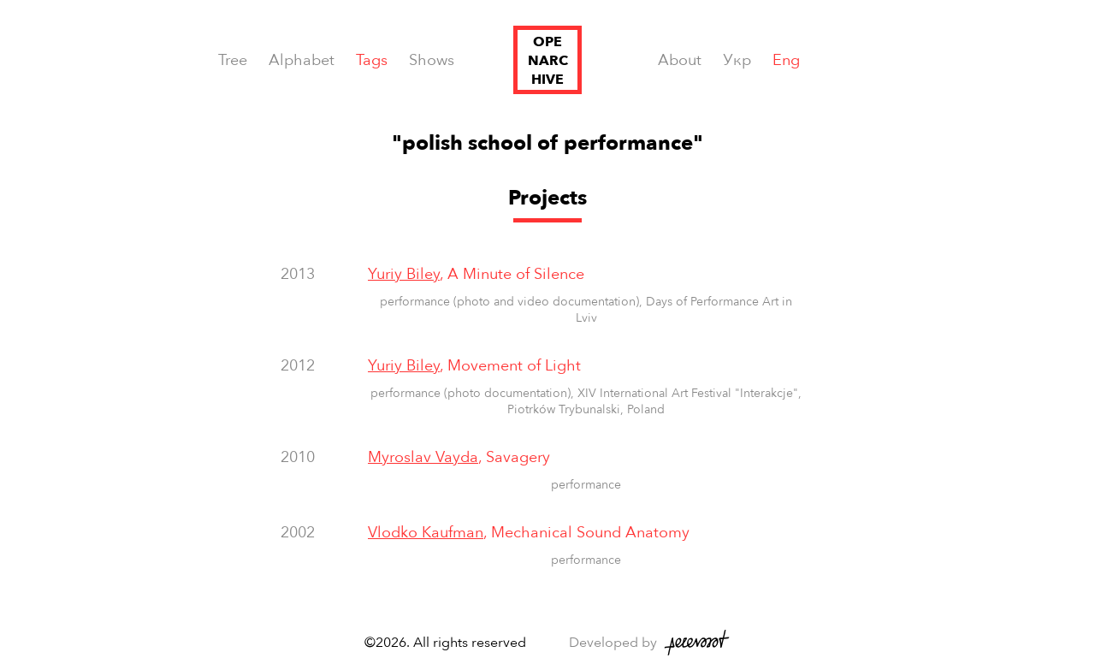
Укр (737, 60)
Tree (232, 60)
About (679, 60)
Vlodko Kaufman (425, 532)
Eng (786, 60)
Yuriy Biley (404, 274)
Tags (372, 60)
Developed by (613, 642)
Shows (431, 60)
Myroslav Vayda (423, 457)
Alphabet (301, 60)
